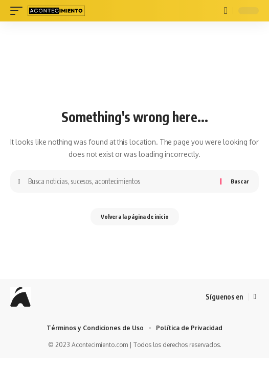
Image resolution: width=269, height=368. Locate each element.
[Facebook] (255, 297)
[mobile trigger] (19, 10)
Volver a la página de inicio (135, 216)
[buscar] (225, 11)
